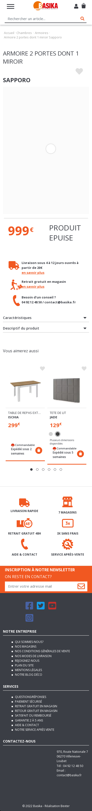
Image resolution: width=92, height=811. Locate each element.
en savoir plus (33, 272)
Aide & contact (26, 725)
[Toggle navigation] (10, 6)
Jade (53, 417)
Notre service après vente (34, 730)
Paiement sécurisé (28, 701)
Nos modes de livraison (33, 656)
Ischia (13, 417)
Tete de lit (58, 413)
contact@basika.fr (69, 775)
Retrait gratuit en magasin (35, 706)
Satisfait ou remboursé (32, 715)
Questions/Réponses (30, 697)
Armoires (41, 33)
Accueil (9, 33)
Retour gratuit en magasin (35, 711)
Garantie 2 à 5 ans (28, 720)
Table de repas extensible (29, 413)
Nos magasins (25, 646)
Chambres (24, 33)
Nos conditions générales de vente (42, 651)
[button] (31, 469)
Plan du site (24, 665)
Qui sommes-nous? (28, 642)
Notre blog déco (28, 675)
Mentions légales (28, 670)
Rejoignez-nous (26, 661)
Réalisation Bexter (57, 806)
